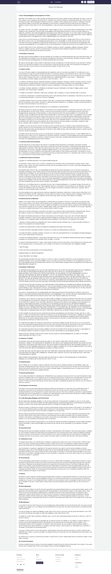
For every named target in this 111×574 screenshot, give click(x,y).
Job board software (20, 570)
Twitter (18, 564)
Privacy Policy (20, 561)
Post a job (91, 2)
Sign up (77, 559)
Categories (58, 561)
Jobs (51, 2)
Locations (58, 559)
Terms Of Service (21, 559)
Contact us (19, 557)
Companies (58, 2)
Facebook (24, 564)
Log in (76, 557)
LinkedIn (21, 564)
